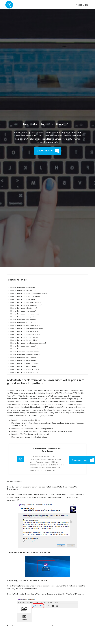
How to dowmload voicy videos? (23, 311)
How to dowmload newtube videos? (24, 372)
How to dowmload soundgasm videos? (25, 334)
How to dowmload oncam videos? (23, 366)
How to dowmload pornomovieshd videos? (27, 352)
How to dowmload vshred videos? (23, 308)
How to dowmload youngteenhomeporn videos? (29, 293)
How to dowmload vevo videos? (22, 320)
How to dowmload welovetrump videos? (26, 305)
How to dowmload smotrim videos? (24, 337)
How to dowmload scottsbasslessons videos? (28, 343)
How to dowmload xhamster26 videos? (25, 302)
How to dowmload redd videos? (22, 346)
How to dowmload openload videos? (24, 363)
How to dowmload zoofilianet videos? (25, 288)
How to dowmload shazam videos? (24, 340)
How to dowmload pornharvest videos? (25, 355)
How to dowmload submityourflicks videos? (27, 328)
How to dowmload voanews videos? (24, 314)
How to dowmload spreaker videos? (24, 331)
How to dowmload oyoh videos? (23, 358)
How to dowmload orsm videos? (23, 360)
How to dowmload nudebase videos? (24, 369)
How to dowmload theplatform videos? (25, 325)
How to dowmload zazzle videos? (23, 291)
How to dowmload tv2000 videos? (23, 323)
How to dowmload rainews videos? (24, 349)
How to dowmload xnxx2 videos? (23, 299)
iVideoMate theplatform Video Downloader (25, 390)
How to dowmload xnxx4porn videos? (25, 296)
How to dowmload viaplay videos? (23, 317)
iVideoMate (81, 4)
